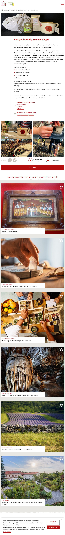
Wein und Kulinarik (19, 10)
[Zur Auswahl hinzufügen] (37, 160)
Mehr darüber (7, 532)
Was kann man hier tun (9, 10)
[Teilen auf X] (15, 160)
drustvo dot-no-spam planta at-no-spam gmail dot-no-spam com (26, 114)
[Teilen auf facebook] (10, 160)
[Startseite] (3, 3)
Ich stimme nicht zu (53, 522)
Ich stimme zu (53, 527)
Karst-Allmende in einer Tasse (31, 10)
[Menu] (62, 3)
